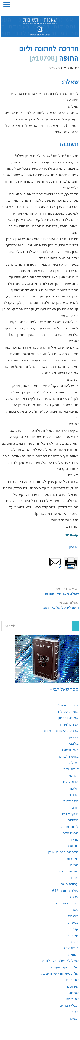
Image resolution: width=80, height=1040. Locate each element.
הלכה (74, 788)
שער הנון (72, 999)
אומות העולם (68, 711)
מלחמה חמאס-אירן (63, 852)
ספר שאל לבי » (64, 688)
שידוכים (73, 986)
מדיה (75, 839)
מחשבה (73, 845)
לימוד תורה (70, 826)
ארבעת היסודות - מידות (60, 730)
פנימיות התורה (67, 903)
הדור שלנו (71, 782)
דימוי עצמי (71, 769)
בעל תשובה (70, 750)
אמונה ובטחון (68, 718)
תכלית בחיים (69, 1005)
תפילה (73, 1018)
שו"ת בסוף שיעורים (64, 967)
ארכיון (74, 546)
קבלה (74, 929)
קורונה (73, 935)
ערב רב (73, 897)
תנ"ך (75, 1012)
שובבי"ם (72, 980)
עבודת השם (70, 884)
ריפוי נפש (71, 948)
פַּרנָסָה (73, 916)
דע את (74, 775)
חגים (75, 807)
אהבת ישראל (68, 705)
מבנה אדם (71, 833)
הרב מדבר (70, 794)
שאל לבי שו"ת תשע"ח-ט (60, 961)
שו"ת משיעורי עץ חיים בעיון (58, 973)
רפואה (73, 954)
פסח (75, 909)
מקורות (73, 858)
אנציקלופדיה (68, 724)
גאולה (74, 763)
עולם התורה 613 (65, 890)
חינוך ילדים (70, 814)
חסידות (73, 820)
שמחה (74, 993)
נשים (75, 877)
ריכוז (75, 941)
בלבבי (74, 743)
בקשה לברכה (68, 756)
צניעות (73, 922)
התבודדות (71, 801)
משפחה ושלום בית (64, 871)
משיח (74, 865)
